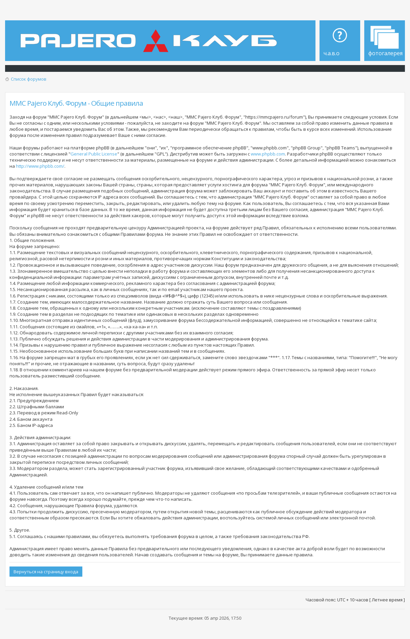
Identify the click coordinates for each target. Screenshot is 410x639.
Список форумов (28, 79)
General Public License (93, 154)
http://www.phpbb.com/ (40, 166)
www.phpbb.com (268, 154)
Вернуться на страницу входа (46, 572)
